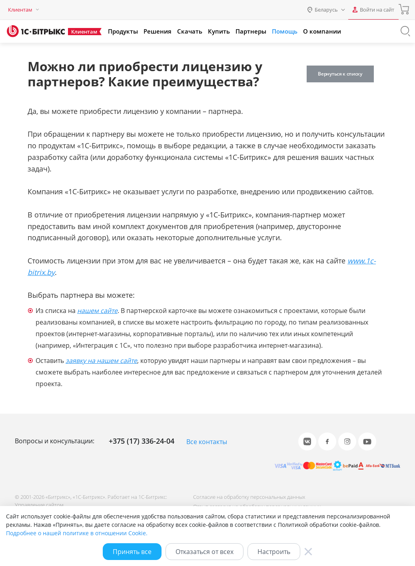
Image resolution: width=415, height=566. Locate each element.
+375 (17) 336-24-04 (141, 441)
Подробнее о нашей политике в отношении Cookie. (77, 533)
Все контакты (206, 441)
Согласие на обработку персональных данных (249, 496)
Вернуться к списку (341, 73)
